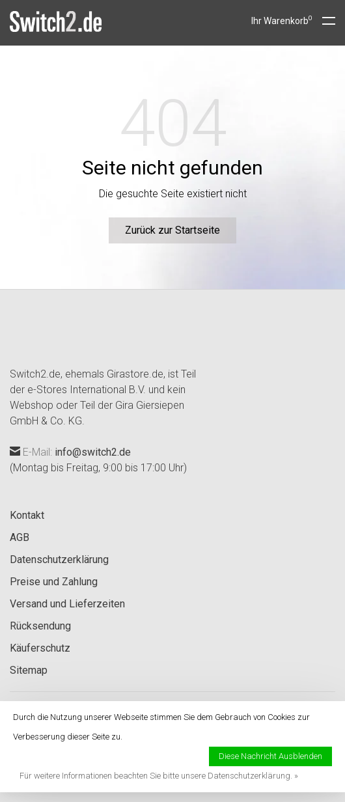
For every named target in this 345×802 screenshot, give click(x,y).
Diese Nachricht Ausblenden (270, 756)
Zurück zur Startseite (172, 230)
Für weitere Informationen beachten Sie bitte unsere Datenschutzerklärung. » (159, 776)
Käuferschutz (40, 648)
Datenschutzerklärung (59, 559)
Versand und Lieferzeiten (67, 604)
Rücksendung (40, 626)
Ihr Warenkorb (281, 21)
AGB (19, 537)
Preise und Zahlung (54, 581)
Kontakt (27, 515)
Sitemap (29, 670)
